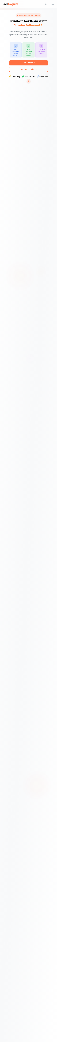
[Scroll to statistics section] (28, 81)
